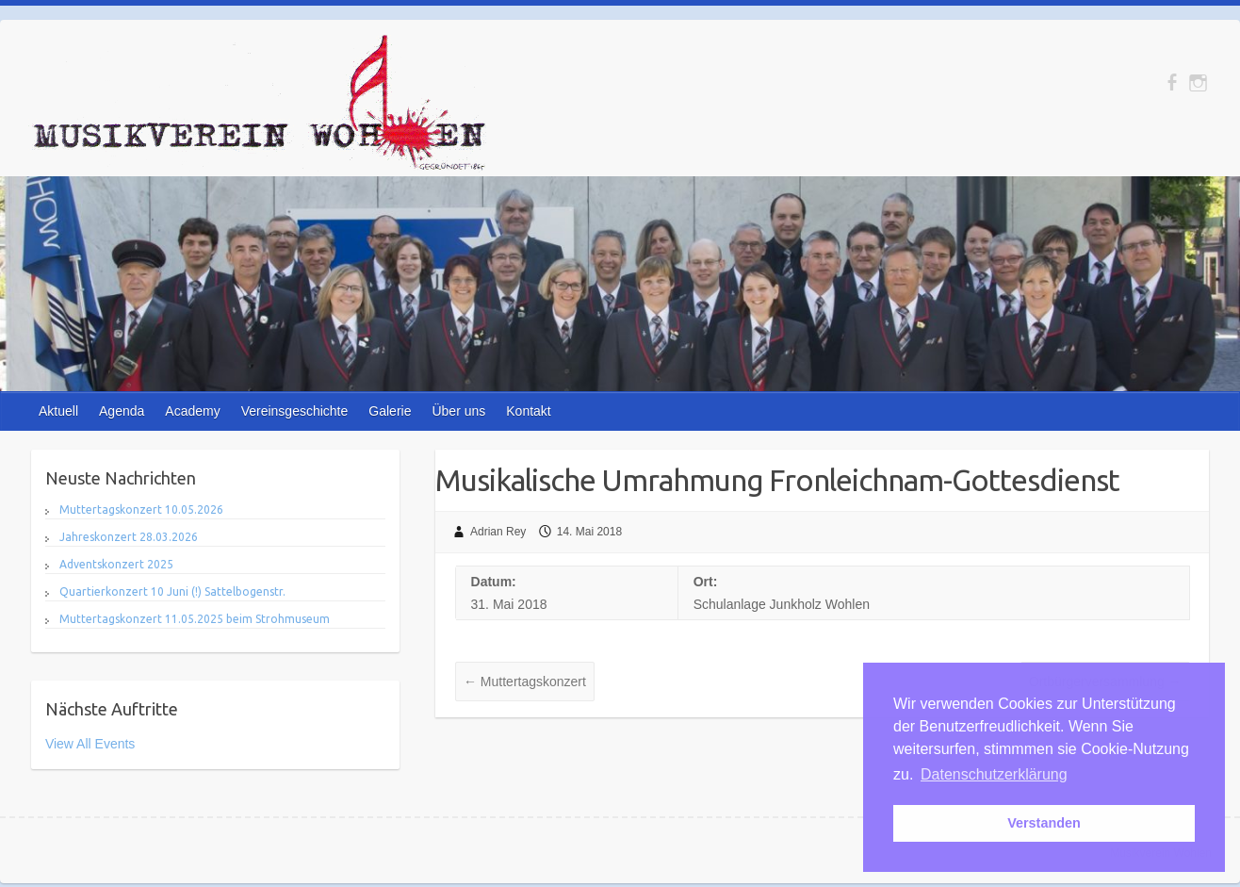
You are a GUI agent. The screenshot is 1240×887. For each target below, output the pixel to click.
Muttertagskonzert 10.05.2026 (141, 509)
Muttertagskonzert (525, 681)
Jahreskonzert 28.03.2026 (128, 537)
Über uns (458, 411)
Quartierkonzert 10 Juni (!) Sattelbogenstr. (172, 591)
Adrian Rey (498, 531)
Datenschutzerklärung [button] (994, 774)
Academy (192, 411)
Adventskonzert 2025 (116, 564)
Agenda (121, 411)
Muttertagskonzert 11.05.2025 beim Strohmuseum (194, 619)
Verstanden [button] (1044, 822)
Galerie (389, 411)
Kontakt (528, 411)
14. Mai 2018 (589, 531)
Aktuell (58, 411)
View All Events (90, 743)
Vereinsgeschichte (295, 411)
